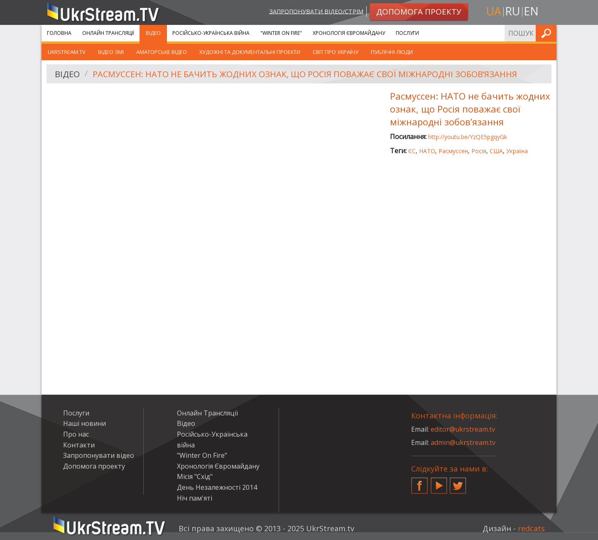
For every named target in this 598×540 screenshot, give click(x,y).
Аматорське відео (161, 52)
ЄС (412, 151)
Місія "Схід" (195, 476)
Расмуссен (453, 151)
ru (512, 11)
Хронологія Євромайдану (349, 33)
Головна (59, 33)
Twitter (458, 482)
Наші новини (84, 423)
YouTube (439, 482)
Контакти (79, 445)
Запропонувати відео (98, 455)
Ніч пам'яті (194, 498)
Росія (478, 151)
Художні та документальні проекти (249, 52)
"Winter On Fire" (281, 33)
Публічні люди (392, 52)
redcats (531, 528)
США (496, 151)
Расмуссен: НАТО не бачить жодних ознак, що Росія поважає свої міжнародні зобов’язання (305, 74)
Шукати (547, 33)
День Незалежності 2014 (217, 487)
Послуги (407, 33)
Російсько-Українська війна (211, 33)
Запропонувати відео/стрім (316, 11)
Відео (153, 33)
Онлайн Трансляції (108, 33)
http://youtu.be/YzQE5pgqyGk (467, 137)
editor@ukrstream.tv (463, 429)
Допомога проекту (94, 466)
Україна (517, 151)
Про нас (76, 434)
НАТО (427, 151)
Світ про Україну (335, 52)
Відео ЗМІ (111, 52)
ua (493, 11)
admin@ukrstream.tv (463, 442)
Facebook (419, 482)
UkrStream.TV (67, 52)
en (531, 11)
